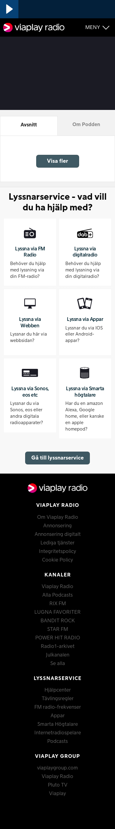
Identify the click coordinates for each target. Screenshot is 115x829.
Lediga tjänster (57, 542)
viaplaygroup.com (57, 767)
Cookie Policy (57, 560)
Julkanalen (57, 655)
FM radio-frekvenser (57, 707)
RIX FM (57, 603)
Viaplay (57, 793)
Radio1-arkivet (58, 646)
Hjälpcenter (57, 690)
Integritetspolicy (57, 551)
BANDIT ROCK (57, 620)
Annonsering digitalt (58, 534)
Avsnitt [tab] (29, 124)
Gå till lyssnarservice (57, 457)
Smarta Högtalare (57, 724)
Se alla (57, 663)
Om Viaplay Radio (57, 517)
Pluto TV (57, 785)
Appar (58, 715)
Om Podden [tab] (86, 124)
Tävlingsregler (58, 698)
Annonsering (57, 525)
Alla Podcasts (57, 595)
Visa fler (57, 161)
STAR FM (57, 629)
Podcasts (57, 741)
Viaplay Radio (57, 586)
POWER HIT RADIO (57, 637)
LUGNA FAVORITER (57, 612)
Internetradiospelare (57, 732)
